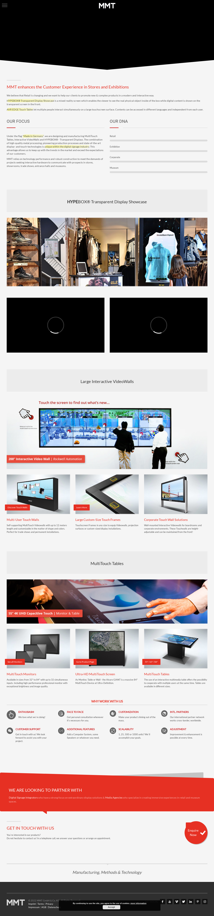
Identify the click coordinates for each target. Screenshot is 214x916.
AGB (43, 907)
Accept (111, 907)
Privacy (49, 903)
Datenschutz (54, 907)
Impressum (34, 907)
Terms (41, 903)
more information (138, 903)
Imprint (32, 903)
